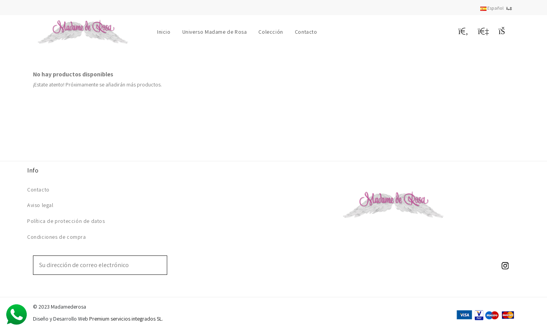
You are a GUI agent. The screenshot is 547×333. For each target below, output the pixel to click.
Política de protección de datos (66, 220)
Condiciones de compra (56, 236)
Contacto (38, 189)
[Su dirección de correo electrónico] (94, 265)
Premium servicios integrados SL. (126, 318)
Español (497, 8)
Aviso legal (40, 205)
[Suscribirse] (161, 265)
